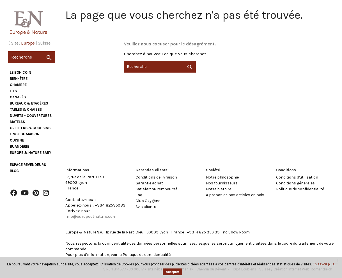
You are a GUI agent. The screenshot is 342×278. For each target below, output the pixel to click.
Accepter (172, 272)
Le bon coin (20, 72)
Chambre (18, 85)
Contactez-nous (80, 199)
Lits (13, 91)
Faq (139, 195)
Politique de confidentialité (300, 189)
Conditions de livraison (156, 177)
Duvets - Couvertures (31, 115)
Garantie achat (149, 183)
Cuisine (17, 140)
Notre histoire (218, 189)
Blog (14, 171)
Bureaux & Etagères (29, 103)
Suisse (44, 43)
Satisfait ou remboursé (156, 189)
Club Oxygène (148, 200)
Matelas (17, 122)
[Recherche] (31, 57)
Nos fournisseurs (222, 183)
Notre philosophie (222, 177)
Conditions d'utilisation (297, 177)
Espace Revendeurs (28, 165)
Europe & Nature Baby (30, 152)
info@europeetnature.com (90, 216)
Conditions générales (295, 183)
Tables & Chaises (26, 109)
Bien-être (18, 79)
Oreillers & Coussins (30, 128)
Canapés (18, 97)
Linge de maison (25, 134)
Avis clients (146, 206)
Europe (28, 43)
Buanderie (19, 146)
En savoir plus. (324, 264)
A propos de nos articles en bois (235, 195)
